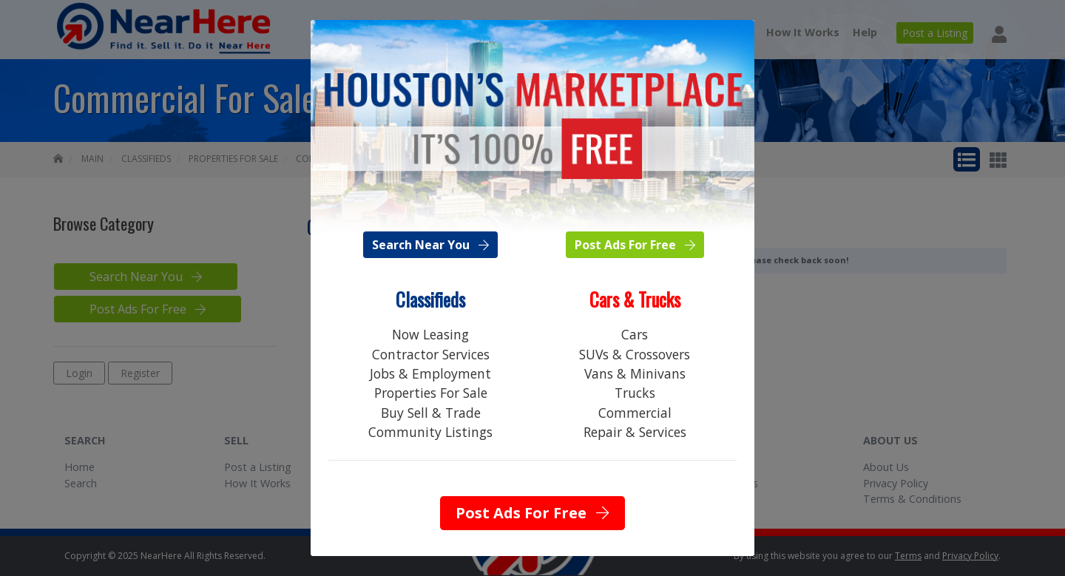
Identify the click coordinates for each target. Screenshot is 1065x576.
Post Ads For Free (635, 245)
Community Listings (430, 432)
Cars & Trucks (634, 299)
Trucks (635, 392)
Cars (634, 334)
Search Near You (430, 245)
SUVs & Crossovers (634, 354)
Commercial (635, 412)
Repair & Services (635, 432)
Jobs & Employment (430, 373)
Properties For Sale (430, 392)
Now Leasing (430, 334)
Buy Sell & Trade (431, 412)
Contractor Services (431, 354)
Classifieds (430, 299)
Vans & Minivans (635, 373)
